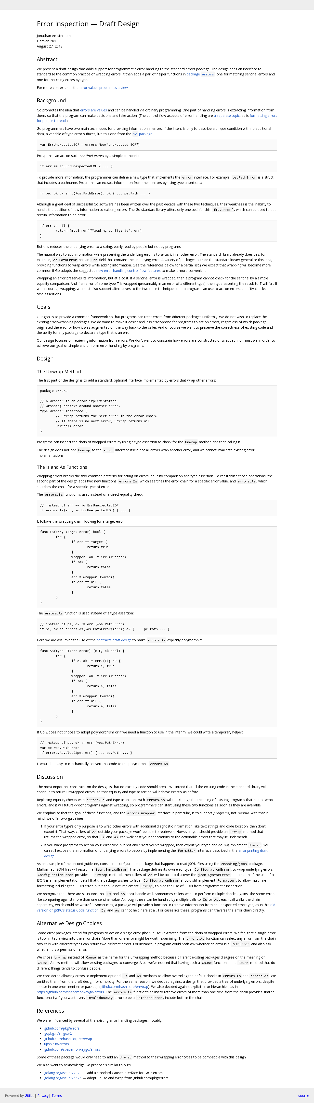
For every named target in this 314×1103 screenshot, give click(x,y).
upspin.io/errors (56, 1044)
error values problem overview (103, 87)
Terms (57, 1095)
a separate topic (227, 115)
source (303, 1095)
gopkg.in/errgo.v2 (58, 1033)
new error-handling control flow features (128, 270)
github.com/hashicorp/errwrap (124, 986)
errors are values (93, 110)
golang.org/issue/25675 (62, 1078)
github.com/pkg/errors (61, 1028)
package (201, 74)
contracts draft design (114, 640)
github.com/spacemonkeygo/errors (72, 1049)
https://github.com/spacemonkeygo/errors (70, 992)
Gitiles (29, 1095)
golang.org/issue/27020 (62, 1072)
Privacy (43, 1095)
